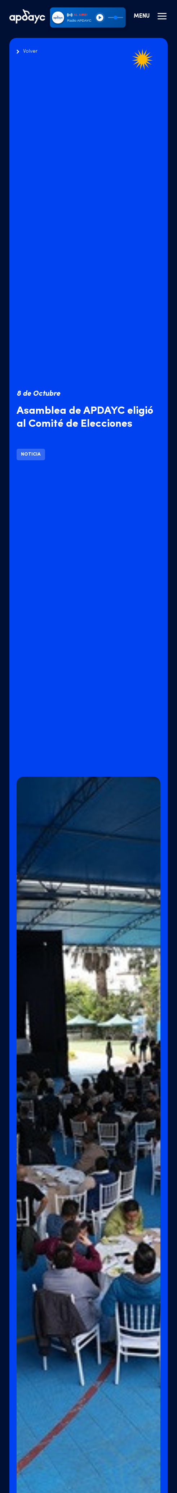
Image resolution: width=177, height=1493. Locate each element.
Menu (151, 16)
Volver (30, 51)
